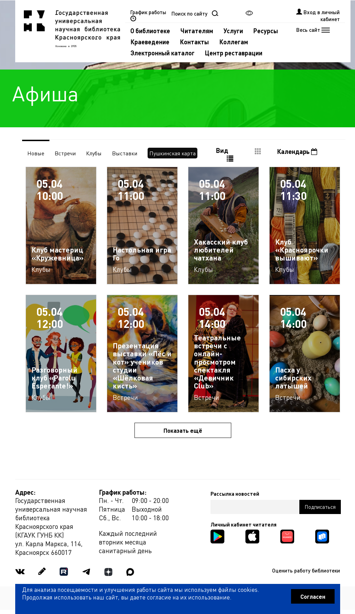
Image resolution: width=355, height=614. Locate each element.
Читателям (196, 31)
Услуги (233, 31)
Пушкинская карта (172, 153)
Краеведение (149, 42)
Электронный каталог (162, 53)
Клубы (94, 153)
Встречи (65, 153)
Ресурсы (265, 31)
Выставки (124, 153)
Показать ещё (183, 430)
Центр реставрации (233, 53)
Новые (35, 153)
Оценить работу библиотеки (306, 570)
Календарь (297, 151)
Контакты (194, 42)
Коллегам (233, 42)
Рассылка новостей (235, 493)
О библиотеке (150, 31)
